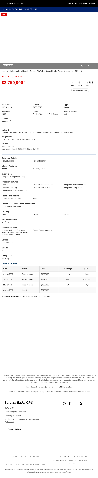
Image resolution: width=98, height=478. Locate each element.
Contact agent (8, 65)
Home (70, 3)
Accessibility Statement (65, 460)
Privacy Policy (80, 456)
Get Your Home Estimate (85, 3)
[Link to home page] (3, 3)
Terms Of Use (64, 456)
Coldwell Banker (20, 456)
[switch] (83, 65)
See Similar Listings (80, 90)
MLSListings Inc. (66, 387)
